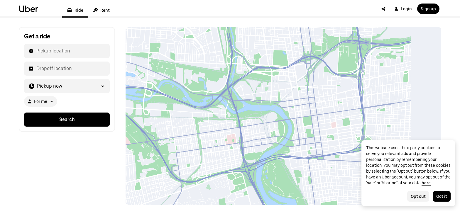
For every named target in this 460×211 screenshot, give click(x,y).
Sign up (428, 8)
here (426, 183)
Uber (28, 9)
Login (403, 8)
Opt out (418, 196)
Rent (101, 10)
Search (67, 119)
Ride (75, 10)
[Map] (283, 116)
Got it (441, 196)
